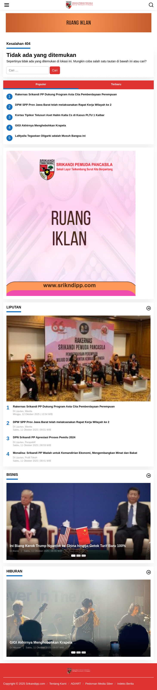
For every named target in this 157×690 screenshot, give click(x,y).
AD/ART (76, 683)
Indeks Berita (125, 683)
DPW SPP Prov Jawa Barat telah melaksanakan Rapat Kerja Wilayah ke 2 (63, 104)
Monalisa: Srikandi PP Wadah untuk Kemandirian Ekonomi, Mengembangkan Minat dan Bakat (75, 452)
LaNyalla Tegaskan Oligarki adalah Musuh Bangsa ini (50, 135)
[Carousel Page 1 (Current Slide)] (73, 556)
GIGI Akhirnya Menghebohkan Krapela (40, 125)
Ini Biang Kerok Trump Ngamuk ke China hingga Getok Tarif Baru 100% (68, 546)
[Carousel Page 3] (84, 556)
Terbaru (116, 84)
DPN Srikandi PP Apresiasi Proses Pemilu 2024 (44, 437)
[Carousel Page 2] (78, 556)
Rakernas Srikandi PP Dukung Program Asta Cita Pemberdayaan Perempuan (66, 94)
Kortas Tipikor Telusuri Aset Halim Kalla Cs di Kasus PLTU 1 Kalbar (60, 115)
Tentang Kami (57, 683)
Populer (41, 84)
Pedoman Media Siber (99, 683)
